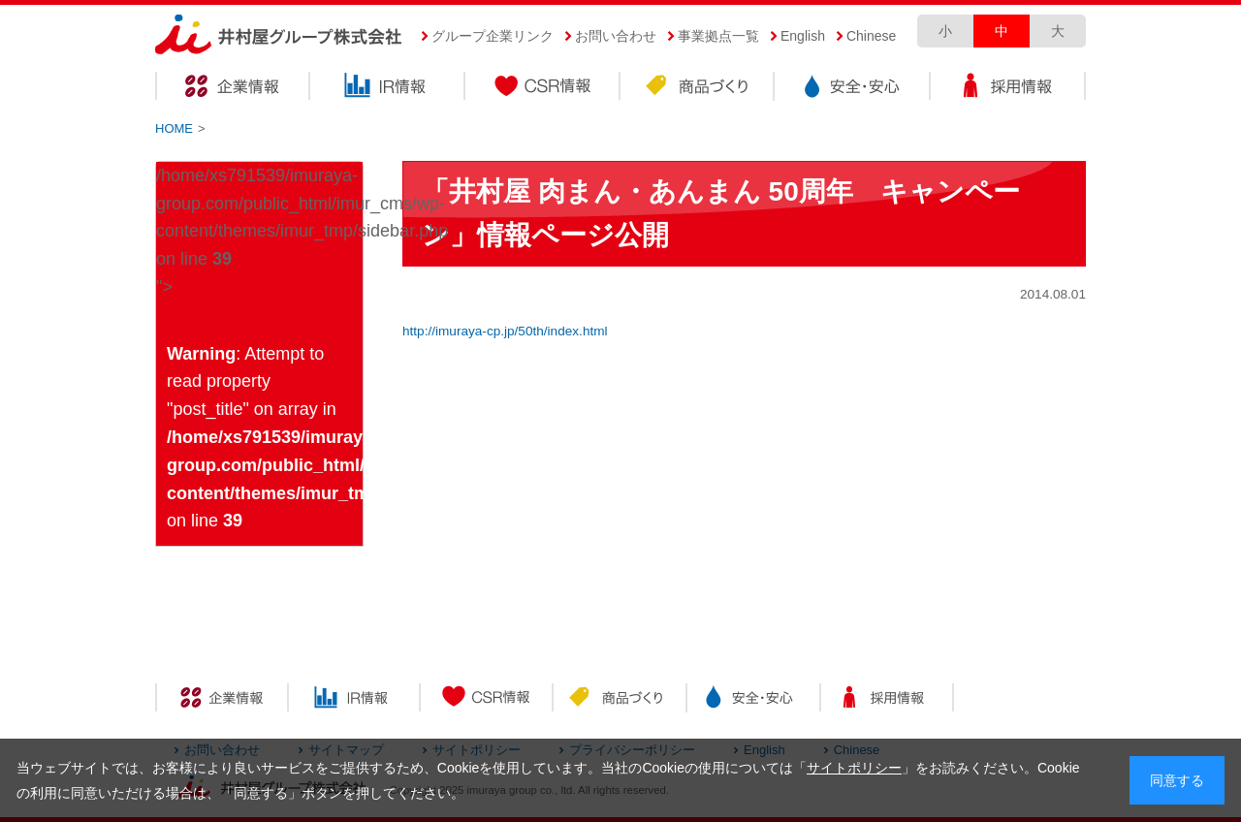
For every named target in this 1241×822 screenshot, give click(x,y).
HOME (174, 128)
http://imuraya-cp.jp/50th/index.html (505, 331)
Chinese (871, 36)
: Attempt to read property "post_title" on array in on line (265, 437)
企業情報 (232, 89)
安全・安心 (853, 89)
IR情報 (387, 89)
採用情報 (1008, 89)
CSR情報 (542, 89)
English (802, 36)
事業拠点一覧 (718, 36)
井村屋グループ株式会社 (278, 35)
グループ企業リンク (492, 36)
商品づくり (698, 89)
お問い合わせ (615, 36)
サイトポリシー (854, 767)
